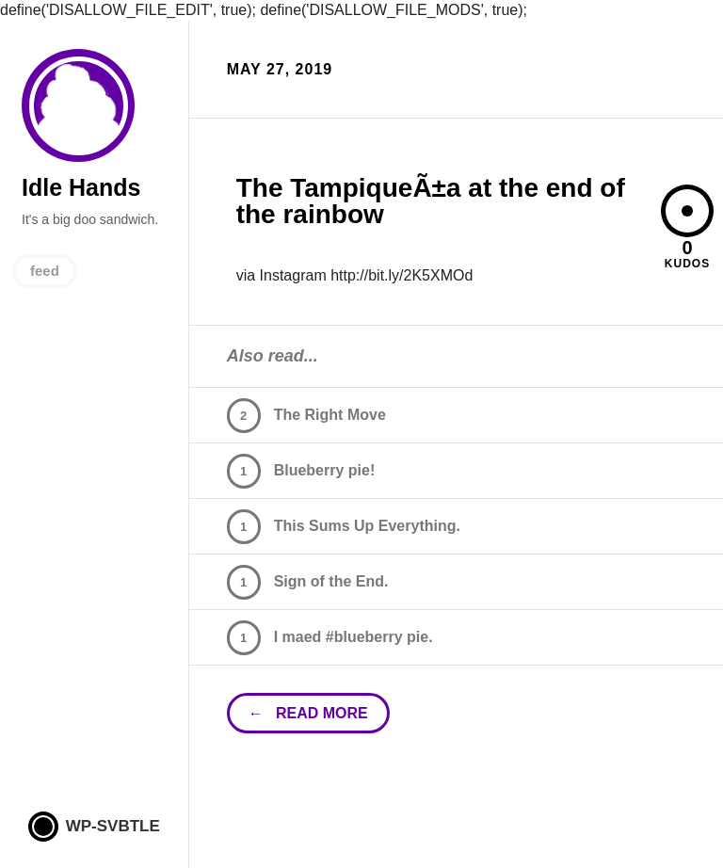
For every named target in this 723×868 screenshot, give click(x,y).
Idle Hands (78, 105)
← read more (308, 713)
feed (44, 271)
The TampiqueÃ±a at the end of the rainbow (430, 201)
